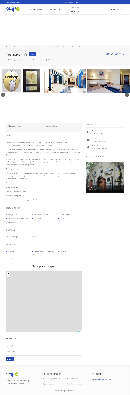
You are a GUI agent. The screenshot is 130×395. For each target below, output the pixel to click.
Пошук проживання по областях (23, 47)
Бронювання (116, 9)
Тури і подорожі (54, 9)
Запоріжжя (54, 60)
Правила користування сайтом (51, 380)
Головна (8, 47)
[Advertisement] (65, 29)
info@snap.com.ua (104, 379)
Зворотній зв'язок (13, 2)
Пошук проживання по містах (44, 47)
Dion (90, 187)
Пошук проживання (34, 9)
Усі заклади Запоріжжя (62, 47)
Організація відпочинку (75, 9)
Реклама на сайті (72, 2)
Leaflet (79, 331)
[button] (127, 95)
